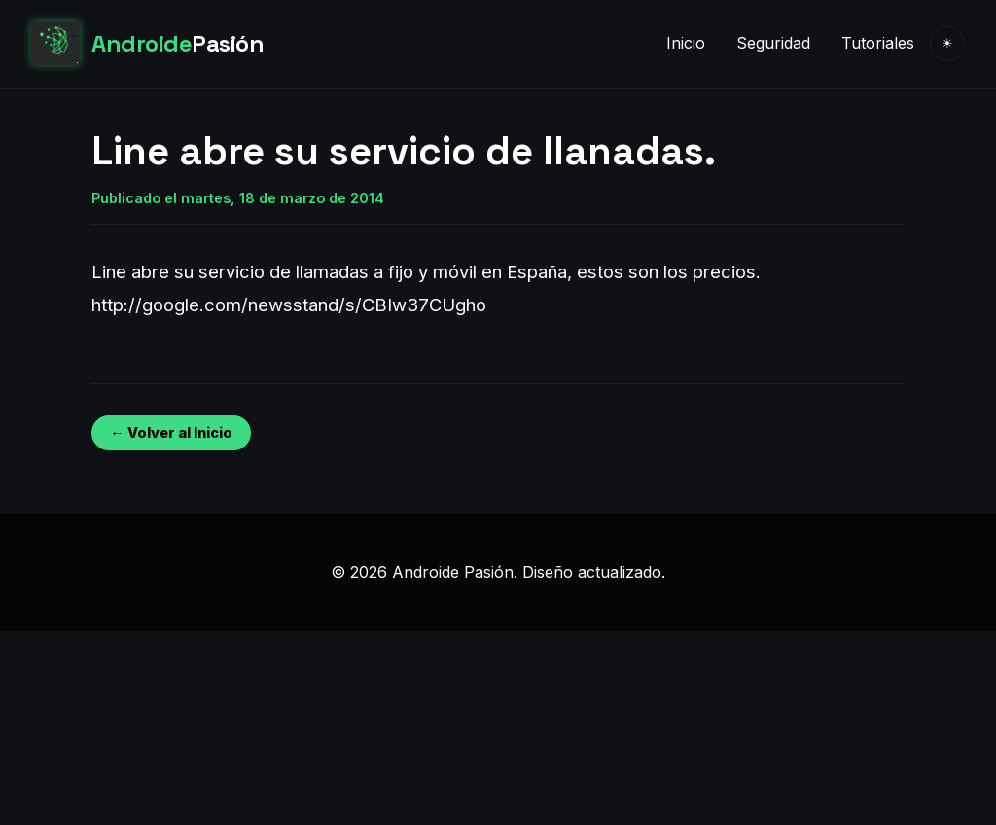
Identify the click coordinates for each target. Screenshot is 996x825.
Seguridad (773, 43)
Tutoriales (877, 43)
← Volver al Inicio (170, 432)
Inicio (685, 43)
